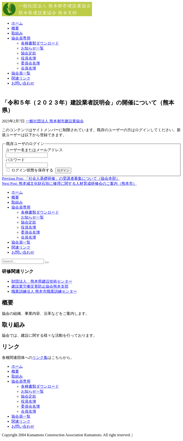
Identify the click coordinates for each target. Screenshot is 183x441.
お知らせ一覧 (32, 48)
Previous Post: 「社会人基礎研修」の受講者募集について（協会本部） (61, 178)
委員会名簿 (30, 63)
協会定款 (28, 53)
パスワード (15, 160)
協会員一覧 (20, 73)
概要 (15, 28)
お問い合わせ (22, 83)
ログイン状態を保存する (32, 170)
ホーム (17, 23)
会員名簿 (28, 68)
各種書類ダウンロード (40, 43)
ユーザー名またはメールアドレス (34, 150)
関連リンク (20, 78)
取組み (17, 33)
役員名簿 (28, 58)
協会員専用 (20, 38)
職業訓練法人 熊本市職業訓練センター (44, 291)
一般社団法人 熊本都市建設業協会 (55, 121)
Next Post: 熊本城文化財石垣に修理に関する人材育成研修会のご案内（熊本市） (69, 183)
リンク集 (40, 358)
